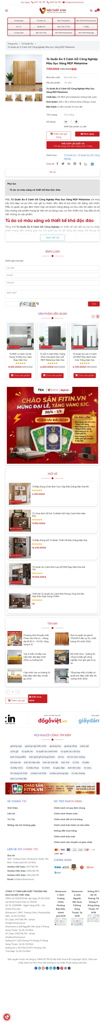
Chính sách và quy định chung (69, 808)
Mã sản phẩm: (53, 83)
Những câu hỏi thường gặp (21, 825)
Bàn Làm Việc (41, 33)
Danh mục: (52, 155)
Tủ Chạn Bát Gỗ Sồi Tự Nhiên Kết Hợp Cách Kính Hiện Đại (59, 514)
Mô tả (53, 172)
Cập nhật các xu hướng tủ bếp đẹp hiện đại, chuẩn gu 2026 (36, 675)
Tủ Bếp (86, 27)
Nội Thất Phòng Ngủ (86, 33)
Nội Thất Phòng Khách (63, 33)
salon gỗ (84, 746)
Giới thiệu (12, 808)
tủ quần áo (27, 751)
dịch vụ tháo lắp (18, 779)
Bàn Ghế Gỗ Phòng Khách (86, 21)
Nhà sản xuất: (53, 77)
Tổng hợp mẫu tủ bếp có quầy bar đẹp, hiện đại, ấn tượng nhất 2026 (83, 675)
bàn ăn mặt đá (50, 762)
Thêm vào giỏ (16, 700)
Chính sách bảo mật (64, 836)
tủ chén (46, 768)
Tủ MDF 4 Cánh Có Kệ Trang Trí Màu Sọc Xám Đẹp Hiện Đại (20, 357)
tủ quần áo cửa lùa (70, 751)
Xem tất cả (52, 237)
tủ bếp (85, 762)
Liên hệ (11, 813)
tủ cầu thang (78, 773)
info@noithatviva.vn (73, 2)
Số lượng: (51, 122)
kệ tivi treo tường (76, 757)
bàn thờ (65, 762)
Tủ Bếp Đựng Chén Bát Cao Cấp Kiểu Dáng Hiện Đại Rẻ (60, 487)
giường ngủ (16, 746)
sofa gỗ (14, 751)
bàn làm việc (74, 768)
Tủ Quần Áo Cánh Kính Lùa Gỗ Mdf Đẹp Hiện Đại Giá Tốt (58, 568)
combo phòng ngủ (59, 773)
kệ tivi (61, 757)
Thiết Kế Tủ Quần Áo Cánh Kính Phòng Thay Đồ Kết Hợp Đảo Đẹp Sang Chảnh (58, 595)
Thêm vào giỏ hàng (58, 135)
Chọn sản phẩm (20, 375)
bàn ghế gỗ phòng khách (42, 757)
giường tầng (70, 746)
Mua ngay (87, 134)
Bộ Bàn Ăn (41, 27)
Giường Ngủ (18, 21)
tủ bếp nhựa (32, 768)
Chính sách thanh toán (66, 813)
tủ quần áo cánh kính (46, 751)
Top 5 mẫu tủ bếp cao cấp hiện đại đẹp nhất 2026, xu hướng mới (34, 657)
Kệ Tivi (18, 27)
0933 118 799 (54, 2)
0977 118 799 (38, 2)
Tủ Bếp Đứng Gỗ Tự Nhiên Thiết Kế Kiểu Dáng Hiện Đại (59, 540)
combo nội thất (38, 773)
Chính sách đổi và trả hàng (68, 819)
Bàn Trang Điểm (64, 21)
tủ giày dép (59, 768)
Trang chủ (12, 44)
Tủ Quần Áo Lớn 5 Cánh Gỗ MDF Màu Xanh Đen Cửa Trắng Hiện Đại (85, 357)
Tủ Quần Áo (41, 21)
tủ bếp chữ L (16, 768)
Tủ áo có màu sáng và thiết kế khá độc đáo (35, 190)
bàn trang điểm (18, 757)
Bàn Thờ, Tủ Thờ (64, 27)
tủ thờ (76, 762)
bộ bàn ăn (15, 762)
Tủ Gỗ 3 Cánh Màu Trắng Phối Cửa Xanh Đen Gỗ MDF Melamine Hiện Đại (52, 357)
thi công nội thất (18, 773)
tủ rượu (87, 768)
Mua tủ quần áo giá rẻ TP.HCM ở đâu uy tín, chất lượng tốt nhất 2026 (83, 638)
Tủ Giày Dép (19, 33)
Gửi (94, 304)
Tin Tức (11, 819)
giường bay (55, 746)
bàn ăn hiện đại (32, 762)
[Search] (91, 10)
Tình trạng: (52, 115)
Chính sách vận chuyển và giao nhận (73, 842)
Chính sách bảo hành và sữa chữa (71, 825)
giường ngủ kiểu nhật (35, 746)
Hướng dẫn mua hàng (65, 831)
